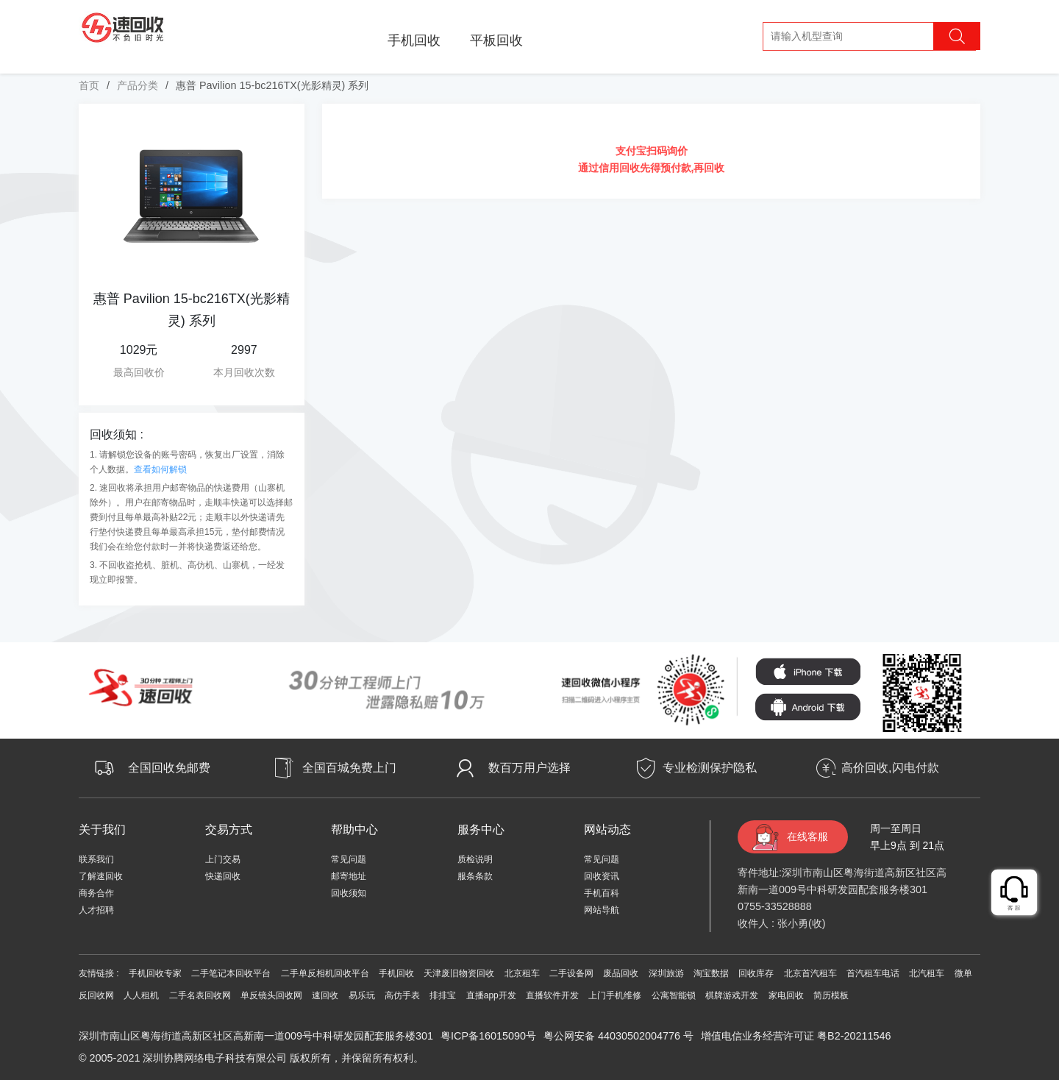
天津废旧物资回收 (459, 973)
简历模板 (831, 995)
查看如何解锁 (160, 469)
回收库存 (756, 973)
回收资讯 (601, 876)
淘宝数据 (711, 973)
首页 (89, 85)
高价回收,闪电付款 (889, 767)
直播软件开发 (552, 995)
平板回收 (496, 40)
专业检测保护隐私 (710, 767)
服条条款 (475, 876)
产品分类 (137, 85)
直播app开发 (491, 995)
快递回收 (222, 876)
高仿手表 (402, 995)
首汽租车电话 (872, 973)
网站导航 (601, 910)
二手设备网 (571, 973)
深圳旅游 (666, 973)
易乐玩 (362, 995)
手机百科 (601, 893)
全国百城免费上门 (349, 767)
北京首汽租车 (810, 973)
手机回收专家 (155, 973)
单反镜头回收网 (271, 995)
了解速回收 (101, 876)
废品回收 (620, 973)
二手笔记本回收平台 (231, 973)
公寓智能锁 (674, 995)
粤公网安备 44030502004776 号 (618, 1036)
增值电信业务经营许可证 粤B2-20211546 (796, 1036)
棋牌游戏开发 (731, 995)
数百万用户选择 (529, 767)
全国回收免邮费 (169, 767)
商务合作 (96, 893)
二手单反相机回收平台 (325, 973)
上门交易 (222, 859)
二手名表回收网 (200, 995)
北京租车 (522, 973)
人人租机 (141, 995)
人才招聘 (96, 910)
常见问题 (348, 859)
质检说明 (475, 859)
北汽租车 (926, 973)
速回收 (325, 995)
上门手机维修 (614, 995)
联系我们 (96, 859)
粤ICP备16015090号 (488, 1036)
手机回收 (414, 40)
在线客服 (807, 836)
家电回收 (786, 995)
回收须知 (348, 893)
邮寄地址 (348, 876)
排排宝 (442, 995)
